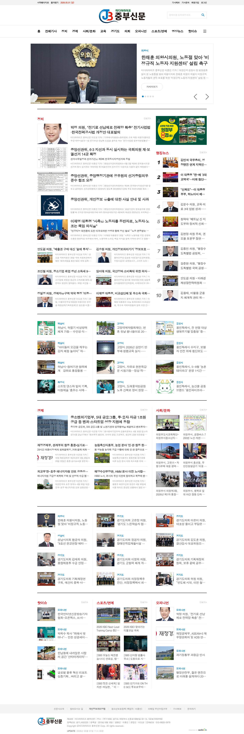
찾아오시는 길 (76, 708)
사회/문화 (163, 410)
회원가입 (195, 2)
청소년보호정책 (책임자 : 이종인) (126, 708)
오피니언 (162, 602)
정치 (40, 119)
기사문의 (185, 2)
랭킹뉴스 (162, 152)
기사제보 (176, 2)
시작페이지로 (43, 2)
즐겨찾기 (54, 2)
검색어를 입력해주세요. (180, 15)
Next (207, 97)
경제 (40, 410)
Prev (195, 97)
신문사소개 (59, 708)
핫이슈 (42, 602)
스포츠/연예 (105, 602)
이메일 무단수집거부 (157, 708)
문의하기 (191, 708)
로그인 (204, 2)
